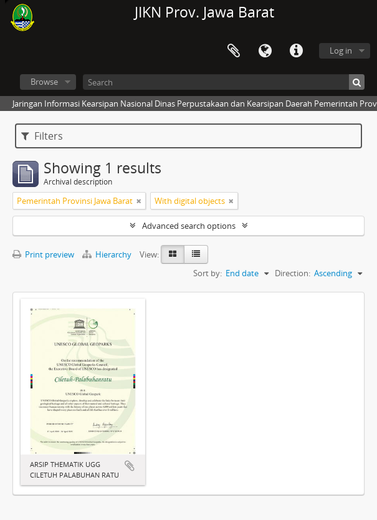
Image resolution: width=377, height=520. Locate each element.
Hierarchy (107, 254)
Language (264, 51)
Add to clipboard (129, 466)
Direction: (292, 273)
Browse (44, 81)
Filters (42, 136)
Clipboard (233, 51)
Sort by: (207, 273)
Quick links (296, 51)
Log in (341, 50)
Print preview (43, 254)
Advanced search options (189, 225)
